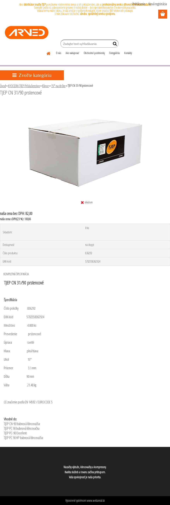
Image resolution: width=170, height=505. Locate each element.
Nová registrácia (158, 4)
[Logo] (26, 32)
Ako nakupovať (72, 53)
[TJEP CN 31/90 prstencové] (85, 103)
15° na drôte (58, 85)
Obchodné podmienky (94, 53)
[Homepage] (48, 52)
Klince (45, 85)
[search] (114, 44)
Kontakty (128, 53)
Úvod (3, 85)
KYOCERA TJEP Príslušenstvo (24, 85)
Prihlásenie (138, 4)
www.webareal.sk (96, 500)
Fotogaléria (114, 53)
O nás (58, 53)
